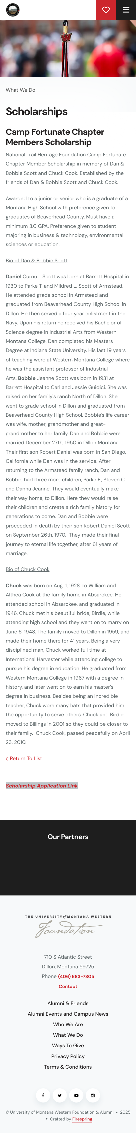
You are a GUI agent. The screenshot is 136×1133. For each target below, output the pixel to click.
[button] (126, 10)
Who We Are (68, 1024)
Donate (106, 10)
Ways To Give (68, 1045)
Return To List (26, 758)
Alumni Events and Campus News (68, 1014)
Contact (68, 987)
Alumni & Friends (68, 1003)
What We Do (68, 1035)
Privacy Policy (68, 1056)
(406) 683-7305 (76, 977)
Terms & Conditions (68, 1067)
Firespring (82, 1119)
